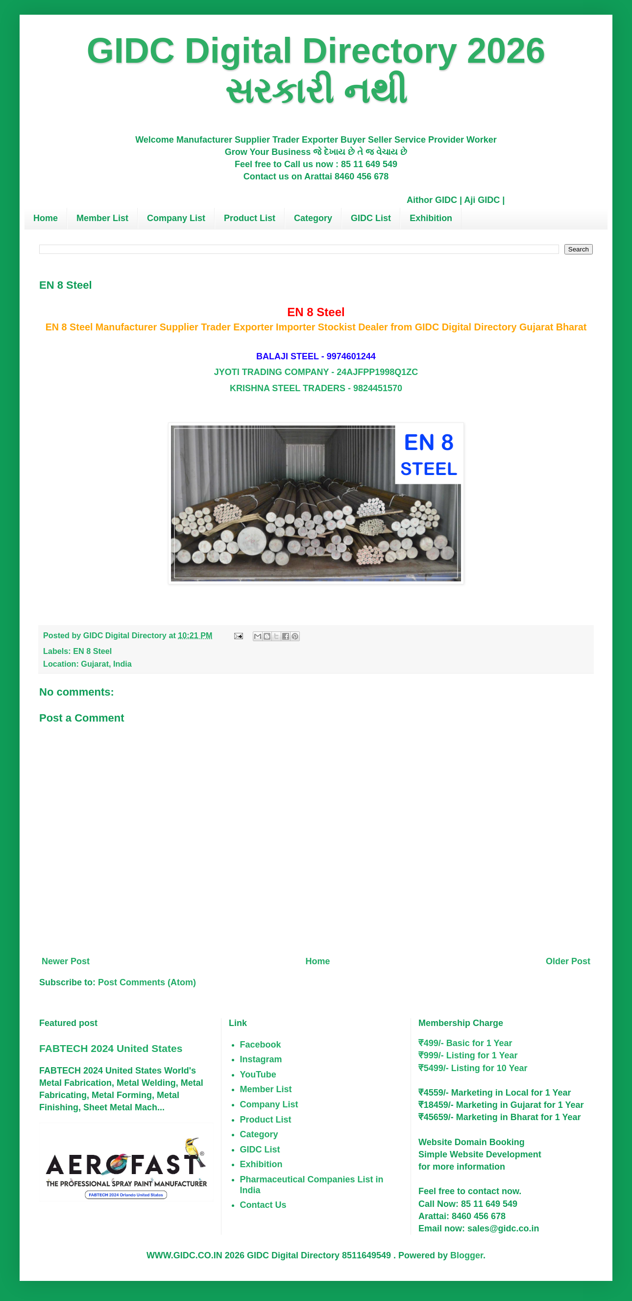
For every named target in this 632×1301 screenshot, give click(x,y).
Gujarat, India (106, 663)
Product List (249, 218)
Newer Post (66, 961)
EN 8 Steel (92, 651)
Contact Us (263, 1205)
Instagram (261, 1059)
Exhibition (431, 218)
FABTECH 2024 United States (110, 1048)
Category (313, 218)
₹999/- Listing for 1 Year (468, 1055)
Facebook (260, 1045)
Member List (102, 218)
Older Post (568, 961)
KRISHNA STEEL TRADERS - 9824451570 (316, 388)
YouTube (258, 1074)
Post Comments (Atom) (147, 982)
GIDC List (371, 218)
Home (45, 218)
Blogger (466, 1255)
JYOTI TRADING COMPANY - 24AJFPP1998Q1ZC (316, 372)
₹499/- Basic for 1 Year (465, 1043)
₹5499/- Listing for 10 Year (473, 1068)
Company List (176, 218)
